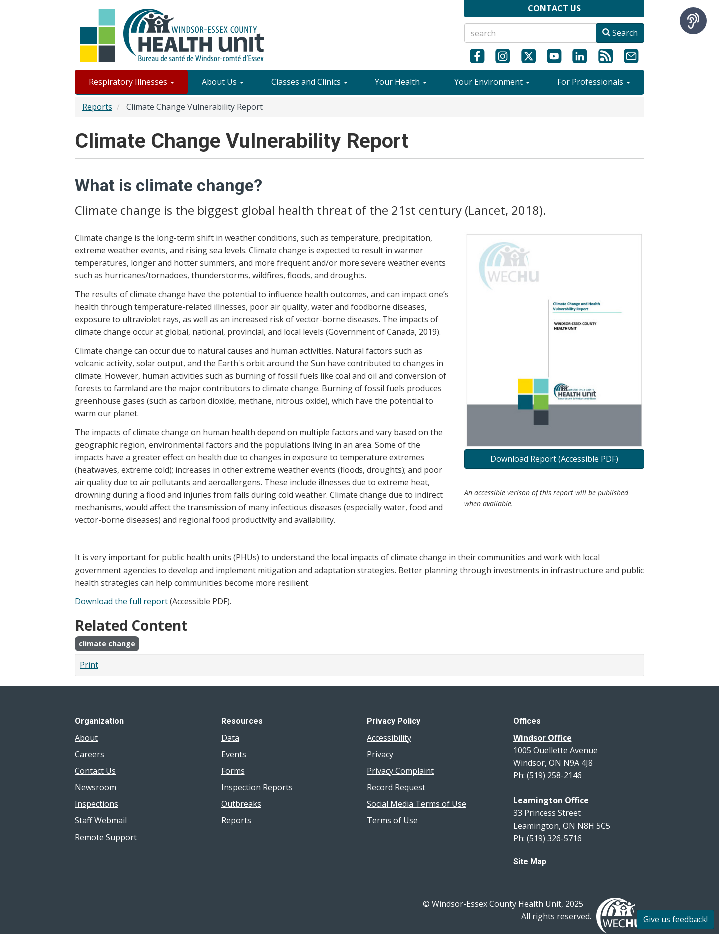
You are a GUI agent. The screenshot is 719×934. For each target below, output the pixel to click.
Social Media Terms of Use (416, 803)
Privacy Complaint (400, 770)
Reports (97, 106)
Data (230, 737)
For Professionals (593, 81)
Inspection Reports (257, 787)
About (86, 737)
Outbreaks (241, 803)
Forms (233, 770)
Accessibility (389, 737)
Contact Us (95, 770)
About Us (223, 81)
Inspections (96, 803)
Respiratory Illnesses (131, 81)
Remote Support (106, 837)
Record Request (396, 787)
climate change (107, 643)
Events (233, 754)
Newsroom (95, 787)
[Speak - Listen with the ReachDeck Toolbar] (693, 20)
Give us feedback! (675, 919)
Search (620, 32)
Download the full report (121, 601)
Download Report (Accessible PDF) (554, 458)
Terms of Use (392, 820)
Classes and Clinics (309, 81)
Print (89, 664)
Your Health (401, 81)
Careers (89, 754)
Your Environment (492, 81)
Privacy (380, 754)
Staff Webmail (101, 820)
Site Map (529, 861)
